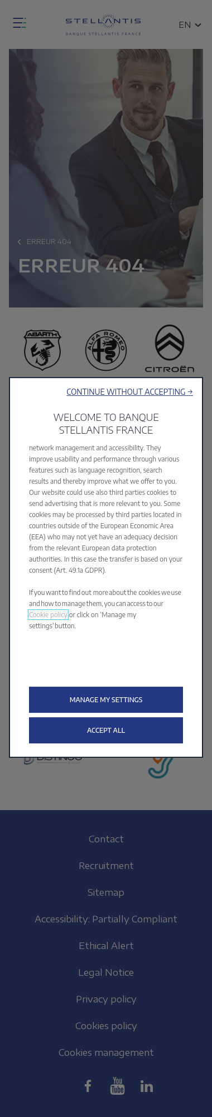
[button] (129, 391)
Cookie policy (48, 614)
